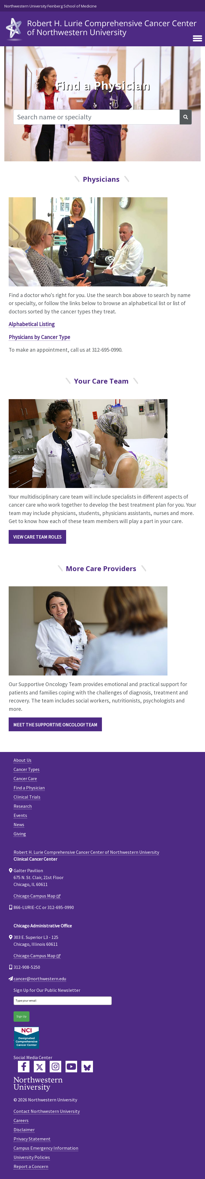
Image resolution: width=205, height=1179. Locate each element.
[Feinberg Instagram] (55, 1066)
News (19, 824)
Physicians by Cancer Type (39, 337)
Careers (21, 1120)
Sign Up (21, 1016)
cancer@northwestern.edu (40, 978)
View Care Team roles (37, 537)
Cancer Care (25, 778)
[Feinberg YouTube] (71, 1066)
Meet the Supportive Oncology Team (55, 725)
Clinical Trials (27, 797)
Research (23, 806)
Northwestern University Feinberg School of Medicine (50, 6)
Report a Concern (31, 1166)
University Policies (32, 1157)
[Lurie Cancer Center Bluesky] (87, 1066)
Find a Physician (29, 788)
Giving (20, 834)
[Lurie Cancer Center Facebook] (23, 1066)
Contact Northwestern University (47, 1111)
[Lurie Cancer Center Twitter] (39, 1066)
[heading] (102, 28)
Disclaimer (24, 1129)
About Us (22, 760)
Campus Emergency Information (46, 1148)
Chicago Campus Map (34, 896)
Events (20, 815)
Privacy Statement (32, 1139)
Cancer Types (27, 769)
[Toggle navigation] (197, 38)
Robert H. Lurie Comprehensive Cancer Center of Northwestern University (86, 852)
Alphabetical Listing (32, 324)
